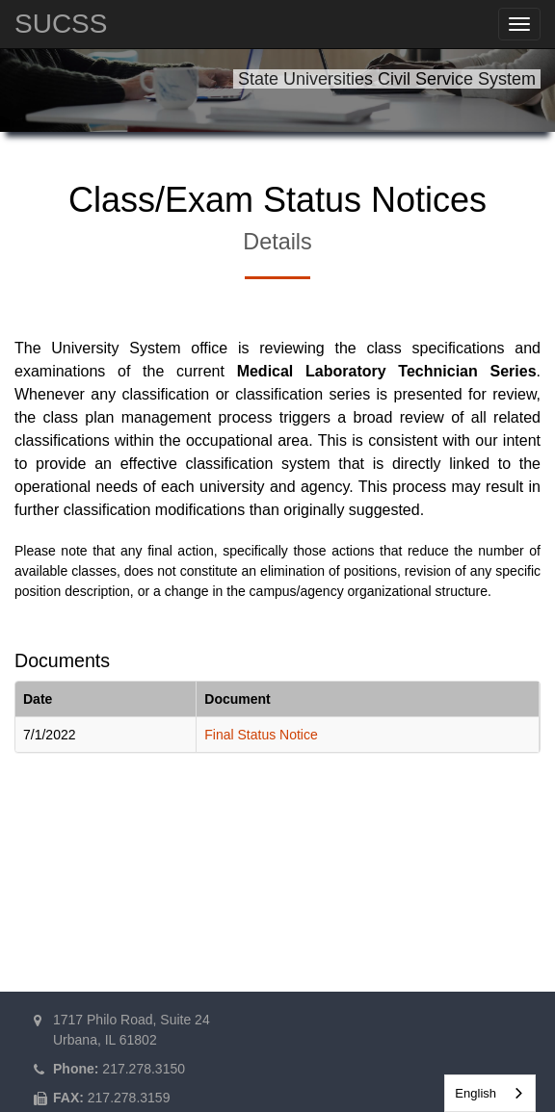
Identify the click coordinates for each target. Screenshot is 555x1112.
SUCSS (60, 24)
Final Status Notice (261, 734)
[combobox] (490, 1093)
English (475, 1093)
